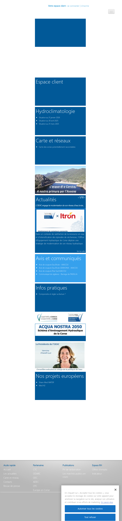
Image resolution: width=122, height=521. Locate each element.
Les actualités (10, 473)
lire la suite (81, 251)
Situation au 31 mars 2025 (49, 124)
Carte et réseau (11, 477)
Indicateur (97, 473)
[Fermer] (115, 493)
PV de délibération (72, 469)
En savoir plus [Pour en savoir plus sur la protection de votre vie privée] (107, 505)
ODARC (37, 473)
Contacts (7, 481)
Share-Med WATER (46, 382)
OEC (35, 477)
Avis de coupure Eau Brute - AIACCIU (53, 264)
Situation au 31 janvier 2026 (49, 117)
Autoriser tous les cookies (90, 512)
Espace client (49, 81)
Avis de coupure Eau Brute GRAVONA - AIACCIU (58, 268)
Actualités (46, 199)
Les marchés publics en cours (74, 475)
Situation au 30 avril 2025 (48, 120)
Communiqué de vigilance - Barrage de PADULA (58, 274)
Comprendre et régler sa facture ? (52, 294)
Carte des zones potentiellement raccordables (57, 147)
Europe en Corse (41, 490)
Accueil (7, 469)
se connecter (73, 5)
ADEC (36, 481)
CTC (35, 469)
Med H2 (42, 385)
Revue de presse (11, 485)
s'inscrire (85, 5)
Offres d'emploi (99, 469)
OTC (35, 485)
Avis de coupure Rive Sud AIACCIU (52, 271)
